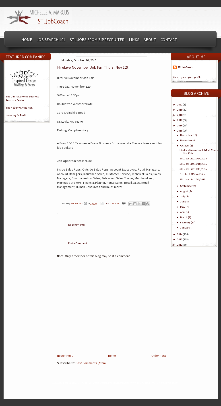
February (185, 222)
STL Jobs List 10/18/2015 (193, 163)
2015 (180, 130)
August (184, 191)
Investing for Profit (16, 115)
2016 (180, 125)
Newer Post (65, 356)
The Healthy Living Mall (19, 107)
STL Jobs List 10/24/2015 (193, 158)
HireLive (115, 203)
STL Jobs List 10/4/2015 (192, 179)
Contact (169, 39)
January (185, 227)
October (185, 145)
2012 (180, 244)
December (186, 135)
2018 (180, 115)
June (183, 201)
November (186, 140)
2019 (180, 109)
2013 (180, 239)
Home (26, 39)
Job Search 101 (51, 39)
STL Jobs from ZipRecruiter (97, 39)
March (184, 217)
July (183, 196)
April (183, 212)
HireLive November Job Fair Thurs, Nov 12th (199, 151)
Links (134, 39)
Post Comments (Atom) (91, 363)
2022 (180, 104)
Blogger (173, 382)
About (150, 39)
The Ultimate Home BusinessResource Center (22, 98)
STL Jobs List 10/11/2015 (193, 169)
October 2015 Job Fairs (192, 174)
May (183, 206)
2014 (180, 234)
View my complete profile (187, 77)
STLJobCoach (77, 203)
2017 (180, 120)
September (186, 186)
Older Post (158, 356)
